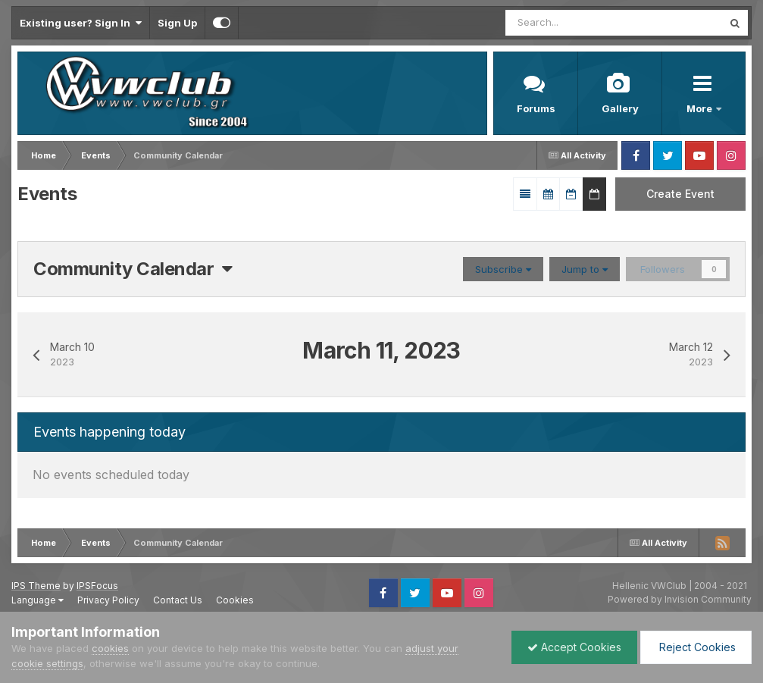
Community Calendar (133, 269)
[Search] (567, 23)
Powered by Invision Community (680, 599)
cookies (110, 648)
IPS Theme (36, 585)
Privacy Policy (108, 600)
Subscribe (503, 269)
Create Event (680, 193)
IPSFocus (97, 585)
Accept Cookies (574, 647)
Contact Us (177, 600)
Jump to (584, 269)
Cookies (235, 600)
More (700, 108)
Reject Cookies (696, 647)
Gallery (620, 108)
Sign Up (177, 23)
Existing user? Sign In (81, 23)
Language (37, 600)
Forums (536, 108)
